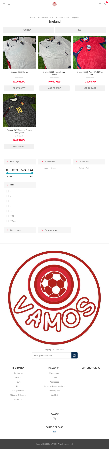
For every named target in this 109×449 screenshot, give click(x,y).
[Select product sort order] (28, 30)
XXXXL (13, 221)
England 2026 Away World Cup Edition (90, 73)
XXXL (12, 216)
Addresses (54, 382)
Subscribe (74, 355)
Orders (54, 377)
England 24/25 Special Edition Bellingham (19, 131)
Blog (18, 386)
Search (18, 377)
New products (18, 391)
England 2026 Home (19, 72)
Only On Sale (84, 168)
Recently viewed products (54, 386)
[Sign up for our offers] (51, 355)
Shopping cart (54, 391)
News (18, 382)
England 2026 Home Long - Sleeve (54, 73)
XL (11, 206)
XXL (11, 211)
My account (54, 373)
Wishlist (54, 395)
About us (18, 399)
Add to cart (19, 88)
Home (32, 17)
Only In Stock (50, 168)
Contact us (18, 373)
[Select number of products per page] (80, 30)
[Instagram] (54, 419)
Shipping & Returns (18, 395)
